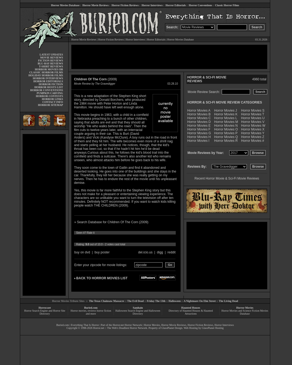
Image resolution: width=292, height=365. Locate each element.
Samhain (138, 307)
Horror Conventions (200, 5)
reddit (171, 252)
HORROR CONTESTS (49, 96)
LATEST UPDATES (51, 54)
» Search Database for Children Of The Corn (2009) (111, 222)
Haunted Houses (190, 307)
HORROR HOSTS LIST (48, 87)
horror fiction (104, 310)
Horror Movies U (253, 118)
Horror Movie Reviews (95, 5)
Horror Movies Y (252, 133)
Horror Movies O (226, 129)
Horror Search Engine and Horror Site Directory (44, 312)
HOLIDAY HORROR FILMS (46, 75)
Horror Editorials (176, 5)
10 (126, 238)
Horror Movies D (199, 122)
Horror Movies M (226, 122)
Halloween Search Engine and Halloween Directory (137, 312)
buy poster (102, 252)
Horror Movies (245, 307)
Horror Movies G (199, 133)
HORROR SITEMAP (50, 105)
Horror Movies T (252, 114)
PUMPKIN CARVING (50, 93)
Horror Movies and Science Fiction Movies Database (244, 312)
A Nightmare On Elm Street (200, 300)
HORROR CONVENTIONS (46, 90)
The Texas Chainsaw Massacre (106, 300)
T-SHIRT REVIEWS (51, 66)
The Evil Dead (135, 300)
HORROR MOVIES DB (49, 69)
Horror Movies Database (65, 5)
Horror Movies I (198, 141)
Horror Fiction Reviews (125, 5)
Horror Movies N (226, 126)
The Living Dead (228, 300)
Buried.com (91, 307)
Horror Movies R (226, 141)
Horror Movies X (253, 129)
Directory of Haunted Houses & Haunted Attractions (191, 312)
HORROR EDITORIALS (48, 81)
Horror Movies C (199, 118)
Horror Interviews (152, 5)
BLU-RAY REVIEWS (50, 63)
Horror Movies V (253, 122)
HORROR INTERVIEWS (48, 78)
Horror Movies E (199, 126)
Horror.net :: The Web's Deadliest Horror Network (120, 327)
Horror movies (78, 310)
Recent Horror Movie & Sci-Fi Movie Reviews (227, 178)
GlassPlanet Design (171, 327)
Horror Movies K (226, 114)
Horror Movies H (199, 137)
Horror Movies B (199, 114)
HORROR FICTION (51, 84)
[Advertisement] (44, 215)
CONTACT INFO (52, 102)
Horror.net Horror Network (127, 324)
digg (160, 252)
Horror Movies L (225, 118)
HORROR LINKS (52, 99)
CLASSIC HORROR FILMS (46, 72)
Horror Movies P (226, 133)
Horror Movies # (252, 141)
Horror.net (44, 307)
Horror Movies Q (226, 137)
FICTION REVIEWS (50, 60)
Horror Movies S (253, 110)
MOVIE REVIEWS (51, 57)
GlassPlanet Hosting (213, 327)
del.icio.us (145, 252)
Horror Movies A (198, 110)
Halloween (174, 300)
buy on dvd (82, 252)
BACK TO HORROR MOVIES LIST (101, 278)
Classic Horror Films (227, 5)
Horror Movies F (198, 129)
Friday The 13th (156, 300)
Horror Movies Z (252, 137)
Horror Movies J (225, 110)
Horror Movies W (253, 126)
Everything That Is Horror (85, 324)
